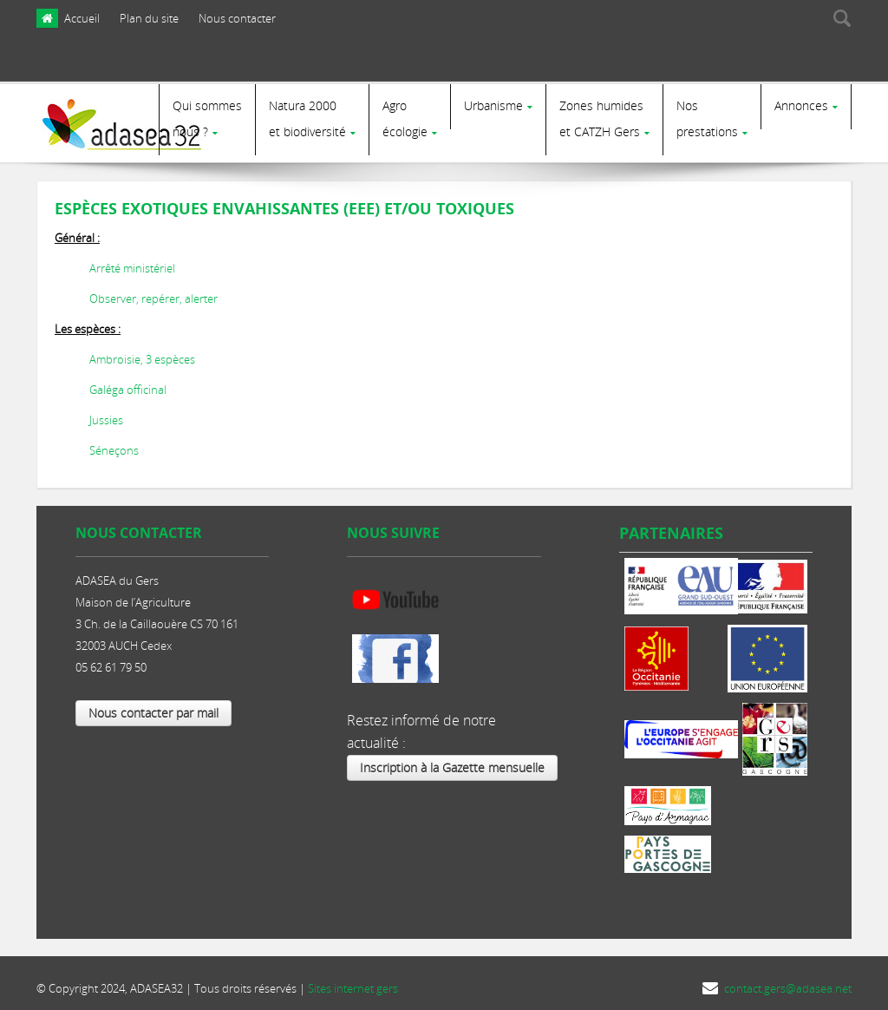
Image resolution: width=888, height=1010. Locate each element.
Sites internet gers (353, 981)
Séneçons (114, 443)
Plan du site (149, 18)
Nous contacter (237, 18)
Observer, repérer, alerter (153, 291)
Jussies (106, 413)
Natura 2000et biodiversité (307, 118)
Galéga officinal (127, 382)
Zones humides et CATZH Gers (601, 118)
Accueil (82, 18)
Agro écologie (405, 118)
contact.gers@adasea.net (788, 981)
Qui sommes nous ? (207, 118)
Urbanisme (493, 105)
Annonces (801, 105)
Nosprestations (707, 118)
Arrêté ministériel (132, 261)
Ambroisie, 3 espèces (142, 352)
